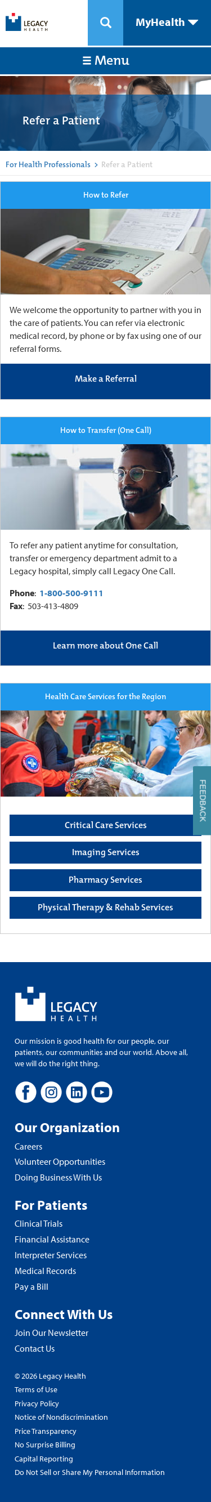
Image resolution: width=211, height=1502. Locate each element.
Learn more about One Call (105, 645)
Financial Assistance (52, 1239)
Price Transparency (46, 1431)
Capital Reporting (44, 1459)
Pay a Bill (31, 1286)
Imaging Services (106, 852)
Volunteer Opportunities (60, 1161)
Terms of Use (36, 1389)
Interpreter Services (51, 1254)
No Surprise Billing (45, 1445)
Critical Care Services (106, 825)
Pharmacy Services (105, 880)
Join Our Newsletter (51, 1332)
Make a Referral (106, 379)
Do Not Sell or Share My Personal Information (90, 1472)
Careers (28, 1146)
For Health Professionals (48, 164)
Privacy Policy (37, 1403)
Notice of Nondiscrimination (61, 1417)
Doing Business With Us (58, 1177)
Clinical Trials (38, 1223)
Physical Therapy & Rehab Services (105, 907)
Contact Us (35, 1348)
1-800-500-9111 (71, 592)
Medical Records (45, 1270)
